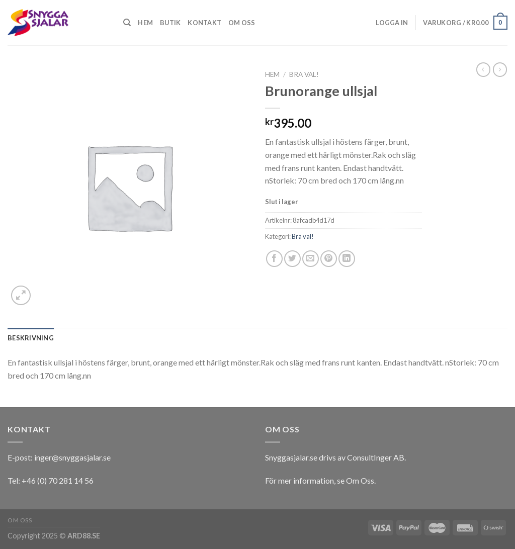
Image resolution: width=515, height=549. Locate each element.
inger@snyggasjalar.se (72, 457)
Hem (145, 23)
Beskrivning (31, 338)
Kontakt (204, 23)
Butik (170, 23)
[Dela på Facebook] (274, 258)
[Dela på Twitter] (292, 258)
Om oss (241, 23)
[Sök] (127, 22)
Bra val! (304, 74)
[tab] (31, 338)
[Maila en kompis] (310, 258)
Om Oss (360, 480)
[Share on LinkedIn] (346, 258)
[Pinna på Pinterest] (328, 258)
